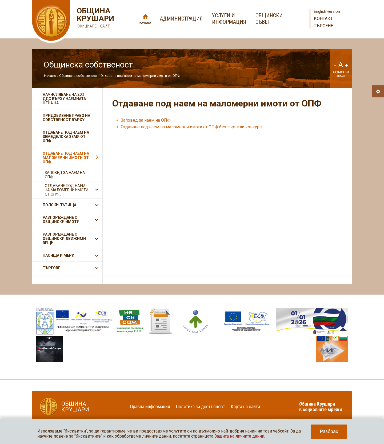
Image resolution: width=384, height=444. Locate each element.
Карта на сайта (245, 406)
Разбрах (329, 431)
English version (327, 11)
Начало (145, 22)
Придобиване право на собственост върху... (66, 117)
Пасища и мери (58, 255)
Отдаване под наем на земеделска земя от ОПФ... (66, 136)
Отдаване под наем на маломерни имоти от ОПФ (140, 76)
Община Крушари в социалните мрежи (320, 406)
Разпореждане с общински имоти (61, 219)
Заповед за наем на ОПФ (146, 120)
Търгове (51, 268)
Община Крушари (95, 18)
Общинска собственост (78, 76)
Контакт (323, 18)
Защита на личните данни (239, 436)
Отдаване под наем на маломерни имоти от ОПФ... (66, 190)
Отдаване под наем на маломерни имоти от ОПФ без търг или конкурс (191, 126)
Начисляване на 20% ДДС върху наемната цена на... (64, 98)
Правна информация (150, 406)
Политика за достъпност (200, 406)
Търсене (323, 25)
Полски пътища (59, 205)
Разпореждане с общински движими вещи (64, 238)
